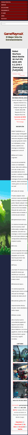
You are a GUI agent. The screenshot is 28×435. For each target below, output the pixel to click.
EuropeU (21, 427)
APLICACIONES (5, 7)
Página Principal (6, 2)
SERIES (2, 16)
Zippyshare (19, 422)
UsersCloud (18, 424)
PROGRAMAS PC (5, 10)
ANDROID (3, 5)
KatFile (20, 429)
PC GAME (3, 13)
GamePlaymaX (13, 33)
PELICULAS (4, 18)
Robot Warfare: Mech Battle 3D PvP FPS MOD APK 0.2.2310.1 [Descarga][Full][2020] (18, 60)
